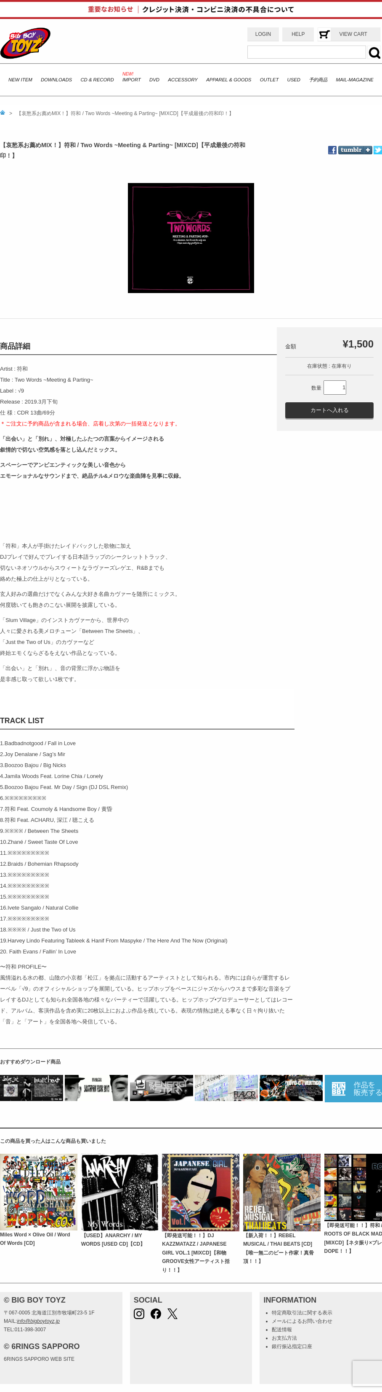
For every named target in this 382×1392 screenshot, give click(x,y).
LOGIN (263, 34)
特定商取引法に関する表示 (302, 1313)
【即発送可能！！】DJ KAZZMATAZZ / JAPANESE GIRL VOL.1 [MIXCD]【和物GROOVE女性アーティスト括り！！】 (196, 1253)
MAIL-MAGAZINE (355, 79)
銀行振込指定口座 (292, 1346)
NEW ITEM (20, 79)
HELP (298, 34)
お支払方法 (284, 1338)
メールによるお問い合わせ (302, 1321)
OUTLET (269, 79)
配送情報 (282, 1330)
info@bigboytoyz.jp (38, 1321)
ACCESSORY (183, 79)
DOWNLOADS (56, 79)
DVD (154, 79)
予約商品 (318, 79)
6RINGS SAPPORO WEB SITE (39, 1359)
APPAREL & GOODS (228, 79)
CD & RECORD (97, 79)
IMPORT (131, 79)
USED (293, 79)
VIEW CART (353, 34)
